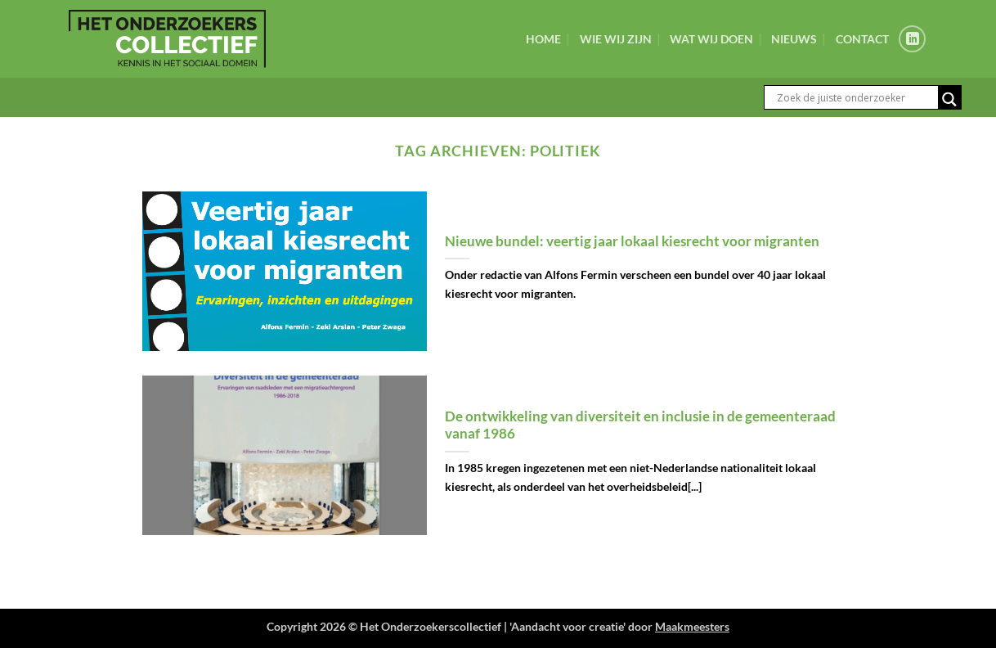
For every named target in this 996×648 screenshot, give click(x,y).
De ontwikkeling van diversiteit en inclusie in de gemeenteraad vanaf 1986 (640, 425)
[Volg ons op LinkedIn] (912, 38)
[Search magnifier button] (949, 99)
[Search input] (855, 97)
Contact (862, 39)
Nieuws (794, 39)
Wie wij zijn (616, 39)
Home (543, 39)
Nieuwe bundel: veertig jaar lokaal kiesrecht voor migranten (632, 241)
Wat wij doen (711, 39)
